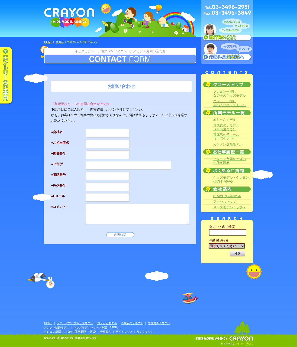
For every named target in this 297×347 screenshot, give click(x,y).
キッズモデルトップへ (229, 207)
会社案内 (106, 331)
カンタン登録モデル (227, 144)
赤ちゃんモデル (224, 119)
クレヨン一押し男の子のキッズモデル (229, 103)
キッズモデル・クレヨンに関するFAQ (231, 179)
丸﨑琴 (60, 42)
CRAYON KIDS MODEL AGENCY (69, 18)
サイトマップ (124, 331)
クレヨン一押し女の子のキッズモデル (229, 93)
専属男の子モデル (159, 323)
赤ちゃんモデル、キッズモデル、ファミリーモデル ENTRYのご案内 (227, 30)
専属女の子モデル (132, 323)
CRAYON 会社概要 (227, 196)
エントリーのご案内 (9, 75)
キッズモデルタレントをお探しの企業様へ (227, 52)
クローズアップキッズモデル (75, 323)
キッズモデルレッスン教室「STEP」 (97, 327)
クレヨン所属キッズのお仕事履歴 (229, 161)
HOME (48, 42)
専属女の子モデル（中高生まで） (226, 127)
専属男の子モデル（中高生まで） (226, 137)
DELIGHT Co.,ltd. (244, 343)
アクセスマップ (224, 201)
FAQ (93, 331)
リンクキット (145, 331)
